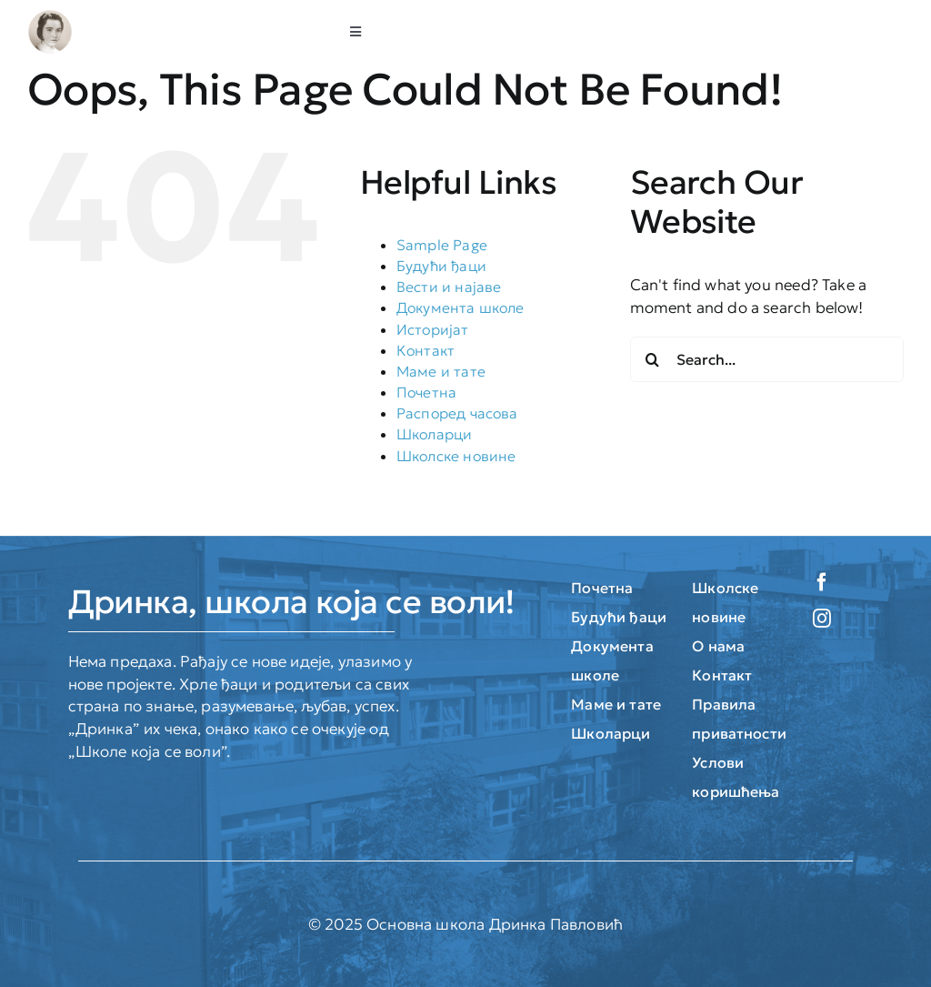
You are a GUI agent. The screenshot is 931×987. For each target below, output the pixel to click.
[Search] (653, 359)
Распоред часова (457, 413)
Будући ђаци (441, 266)
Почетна (426, 392)
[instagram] (822, 618)
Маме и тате (441, 371)
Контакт (425, 350)
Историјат (432, 329)
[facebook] (822, 582)
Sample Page (441, 245)
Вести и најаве (448, 286)
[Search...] (767, 359)
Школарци (434, 434)
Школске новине (456, 456)
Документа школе (460, 307)
